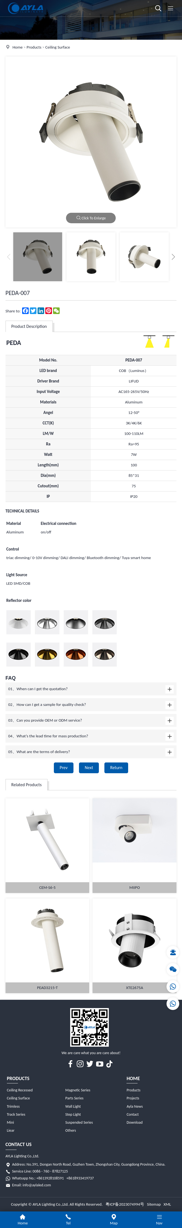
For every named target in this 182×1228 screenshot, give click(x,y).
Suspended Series (79, 1122)
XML (167, 1204)
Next (89, 767)
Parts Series (74, 1098)
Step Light (73, 1114)
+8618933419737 (80, 1178)
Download (134, 1122)
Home (17, 47)
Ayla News (134, 1106)
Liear (11, 1130)
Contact (132, 1114)
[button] (173, 257)
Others (70, 1130)
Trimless (13, 1106)
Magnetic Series (77, 1090)
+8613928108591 (50, 1178)
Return (116, 767)
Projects (132, 1098)
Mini (10, 1122)
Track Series (16, 1114)
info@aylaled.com (37, 1185)
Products (34, 47)
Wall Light (73, 1106)
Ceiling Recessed (20, 1090)
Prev (64, 767)
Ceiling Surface (57, 47)
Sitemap (154, 1204)
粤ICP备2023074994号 (124, 1204)
